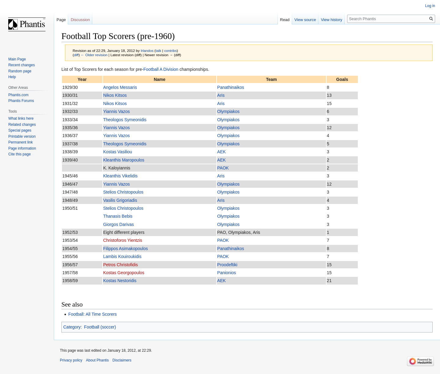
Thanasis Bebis (118, 216)
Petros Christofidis (120, 264)
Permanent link (20, 142)
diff (76, 55)
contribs (170, 51)
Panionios (226, 272)
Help (12, 77)
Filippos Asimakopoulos (125, 248)
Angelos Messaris (120, 87)
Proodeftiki (227, 264)
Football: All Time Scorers (92, 314)
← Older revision (94, 55)
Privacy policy (71, 360)
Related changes (22, 124)
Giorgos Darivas (118, 224)
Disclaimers (121, 360)
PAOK (223, 167)
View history (331, 19)
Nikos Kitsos (115, 95)
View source (305, 19)
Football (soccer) (100, 327)
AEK (221, 151)
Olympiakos (228, 111)
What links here (21, 118)
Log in (430, 6)
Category (72, 327)
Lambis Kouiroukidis (122, 256)
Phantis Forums (21, 101)
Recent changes (21, 65)
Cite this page (19, 154)
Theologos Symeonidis (125, 119)
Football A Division (160, 69)
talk (158, 51)
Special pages (19, 130)
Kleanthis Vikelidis (120, 175)
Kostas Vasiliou (117, 151)
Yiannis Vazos (116, 111)
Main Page (17, 59)
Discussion (80, 19)
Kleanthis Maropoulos (124, 160)
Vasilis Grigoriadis (120, 200)
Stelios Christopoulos (123, 192)
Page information (22, 148)
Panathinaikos (230, 87)
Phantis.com (18, 95)
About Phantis (97, 360)
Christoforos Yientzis (122, 240)
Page (61, 19)
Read (285, 19)
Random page (19, 71)
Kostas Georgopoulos (124, 272)
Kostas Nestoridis (120, 280)
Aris (221, 95)
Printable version (21, 136)
